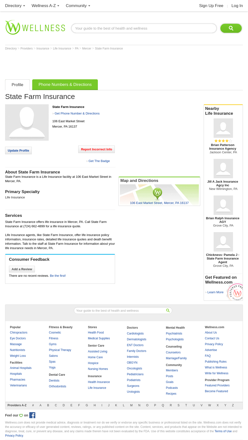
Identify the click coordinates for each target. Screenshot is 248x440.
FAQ (208, 356)
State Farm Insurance (109, 48)
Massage (16, 344)
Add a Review (22, 269)
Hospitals (16, 373)
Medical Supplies (99, 338)
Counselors (173, 352)
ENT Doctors (135, 345)
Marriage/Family (176, 358)
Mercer (87, 48)
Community (76, 5)
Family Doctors (136, 351)
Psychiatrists (174, 333)
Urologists (133, 391)
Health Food (96, 332)
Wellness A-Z (44, 5)
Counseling (174, 346)
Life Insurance (62, 48)
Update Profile (18, 150)
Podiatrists (133, 380)
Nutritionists (17, 350)
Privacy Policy (214, 344)
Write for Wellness (216, 373)
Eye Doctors (18, 338)
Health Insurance (99, 382)
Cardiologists (135, 333)
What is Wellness (216, 367)
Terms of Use (223, 431)
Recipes (171, 393)
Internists (133, 357)
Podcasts (172, 388)
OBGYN (132, 362)
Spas (52, 361)
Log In (237, 5)
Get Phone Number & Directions (77, 113)
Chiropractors (18, 332)
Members (172, 370)
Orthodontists (57, 386)
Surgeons (133, 386)
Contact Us (212, 338)
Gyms (52, 344)
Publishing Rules (215, 361)
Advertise (211, 350)
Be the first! (58, 275)
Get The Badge (99, 161)
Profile (17, 84)
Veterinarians (18, 385)
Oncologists (134, 368)
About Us (211, 332)
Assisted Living (97, 351)
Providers (26, 48)
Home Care (95, 357)
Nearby (223, 111)
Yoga (52, 367)
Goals (169, 382)
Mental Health (175, 327)
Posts (169, 376)
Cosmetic (55, 332)
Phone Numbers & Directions (65, 84)
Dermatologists (136, 339)
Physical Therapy (60, 350)
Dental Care (57, 374)
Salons (53, 356)
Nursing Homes (98, 369)
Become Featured (216, 391)
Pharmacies (17, 379)
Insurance (43, 48)
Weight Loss (18, 356)
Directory (13, 5)
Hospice (93, 363)
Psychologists (175, 339)
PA (77, 48)
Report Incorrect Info (96, 149)
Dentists (54, 380)
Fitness (53, 338)
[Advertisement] (93, 63)
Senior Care (96, 345)
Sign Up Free (211, 5)
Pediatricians (135, 374)
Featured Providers (217, 385)
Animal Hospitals (20, 368)
